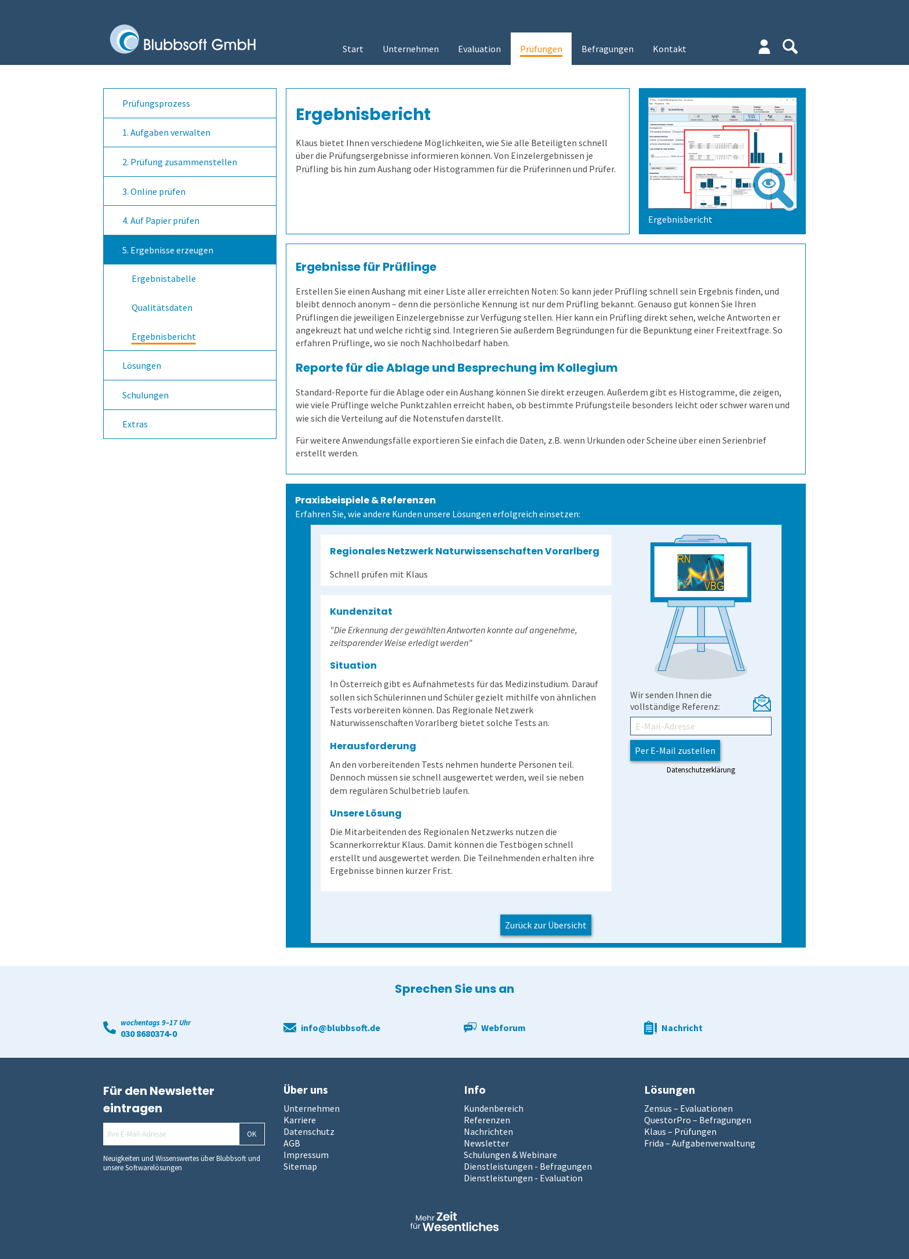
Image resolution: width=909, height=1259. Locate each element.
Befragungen (607, 49)
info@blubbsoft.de (340, 1027)
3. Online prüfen (154, 191)
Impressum (306, 1154)
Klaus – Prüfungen (680, 1131)
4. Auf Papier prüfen (160, 220)
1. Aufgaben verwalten (166, 132)
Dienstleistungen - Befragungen (528, 1166)
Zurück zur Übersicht (546, 925)
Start (353, 49)
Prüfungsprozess (156, 103)
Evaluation (479, 49)
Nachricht (682, 1027)
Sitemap (300, 1166)
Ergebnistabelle (164, 278)
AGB (291, 1143)
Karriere (299, 1120)
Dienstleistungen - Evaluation (523, 1178)
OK (251, 1134)
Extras (135, 424)
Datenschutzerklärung (701, 769)
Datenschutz (308, 1131)
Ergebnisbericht (164, 336)
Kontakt (669, 49)
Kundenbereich (493, 1108)
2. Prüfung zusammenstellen (179, 162)
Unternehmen (411, 49)
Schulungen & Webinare (510, 1154)
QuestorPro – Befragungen (697, 1120)
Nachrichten (488, 1131)
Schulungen (145, 395)
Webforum (503, 1027)
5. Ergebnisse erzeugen (167, 250)
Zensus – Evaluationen (688, 1108)
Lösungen (141, 365)
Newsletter (486, 1143)
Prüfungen (541, 49)
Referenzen (487, 1120)
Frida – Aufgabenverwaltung (699, 1143)
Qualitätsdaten (162, 307)
